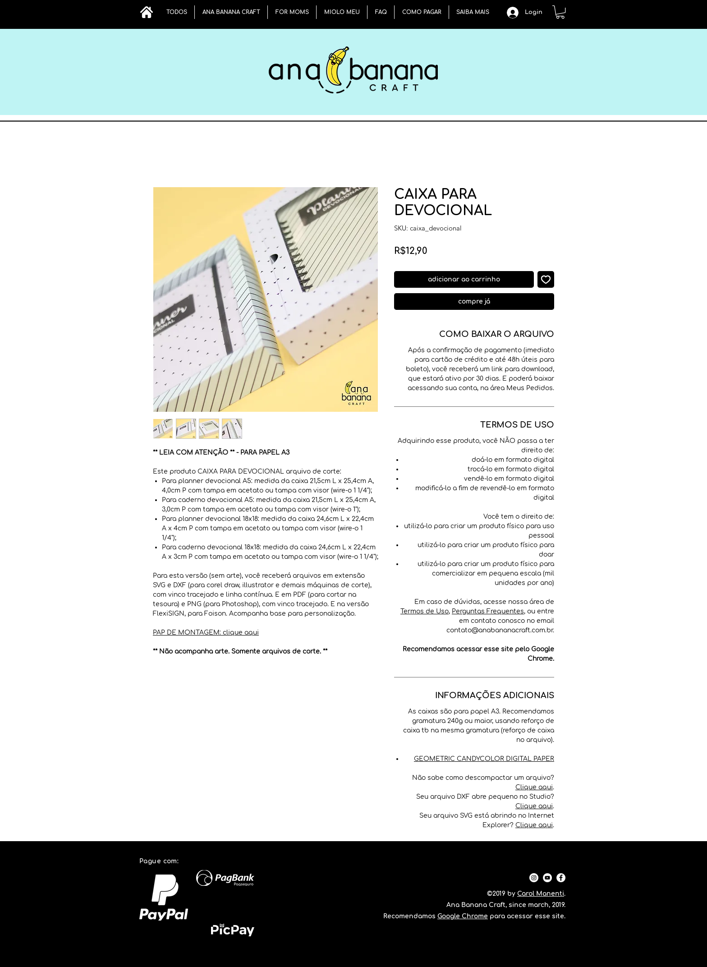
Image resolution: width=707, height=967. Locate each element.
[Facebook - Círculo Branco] (560, 877)
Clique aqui (534, 787)
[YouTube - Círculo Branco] (547, 877)
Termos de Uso (424, 611)
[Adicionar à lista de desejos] (545, 279)
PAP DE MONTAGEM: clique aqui (206, 632)
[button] (231, 12)
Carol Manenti (540, 893)
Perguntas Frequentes (488, 611)
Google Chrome (462, 916)
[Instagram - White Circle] (533, 877)
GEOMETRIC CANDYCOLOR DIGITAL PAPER (484, 758)
